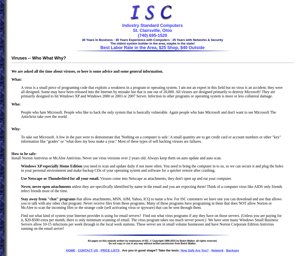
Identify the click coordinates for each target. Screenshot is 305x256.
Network (217, 250)
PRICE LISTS (110, 250)
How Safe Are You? (195, 250)
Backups (232, 250)
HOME (70, 250)
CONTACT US (88, 250)
